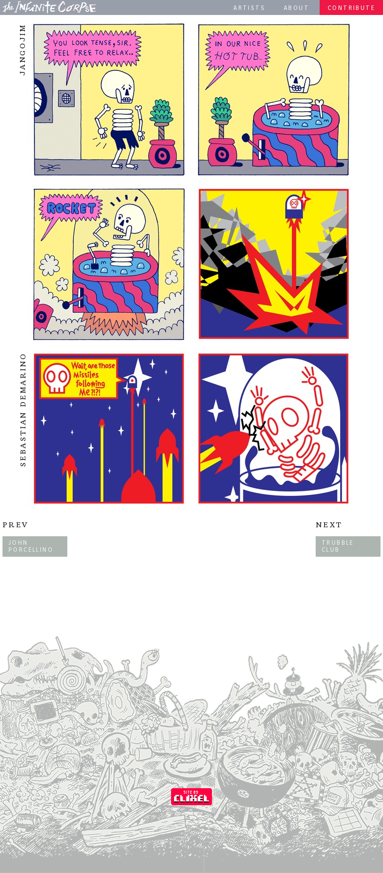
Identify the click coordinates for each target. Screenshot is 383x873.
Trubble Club (338, 546)
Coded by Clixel (191, 796)
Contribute (351, 7)
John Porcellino (30, 546)
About (296, 7)
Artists (249, 7)
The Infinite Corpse (49, 7)
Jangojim (22, 50)
